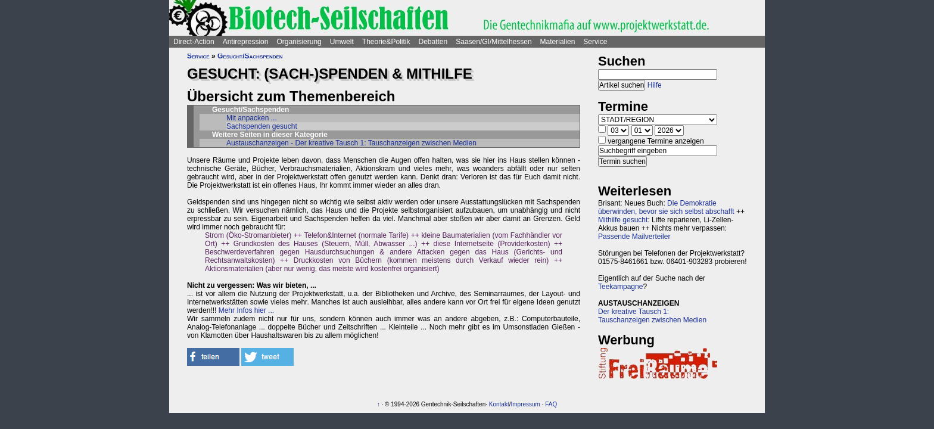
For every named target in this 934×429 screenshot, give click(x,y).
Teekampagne (620, 286)
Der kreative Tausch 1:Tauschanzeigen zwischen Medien (652, 315)
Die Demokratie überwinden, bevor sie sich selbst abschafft (666, 207)
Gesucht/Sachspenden (250, 56)
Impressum (525, 404)
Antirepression (246, 42)
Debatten (433, 42)
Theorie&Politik (386, 42)
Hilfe (654, 85)
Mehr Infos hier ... (246, 310)
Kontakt (499, 404)
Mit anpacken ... (251, 118)
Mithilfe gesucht (622, 220)
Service (595, 42)
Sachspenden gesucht (261, 126)
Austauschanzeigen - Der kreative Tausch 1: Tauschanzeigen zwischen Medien (351, 143)
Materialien (557, 42)
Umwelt (342, 42)
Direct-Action (193, 42)
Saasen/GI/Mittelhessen (493, 42)
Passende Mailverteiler (634, 236)
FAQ (551, 404)
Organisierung (298, 42)
